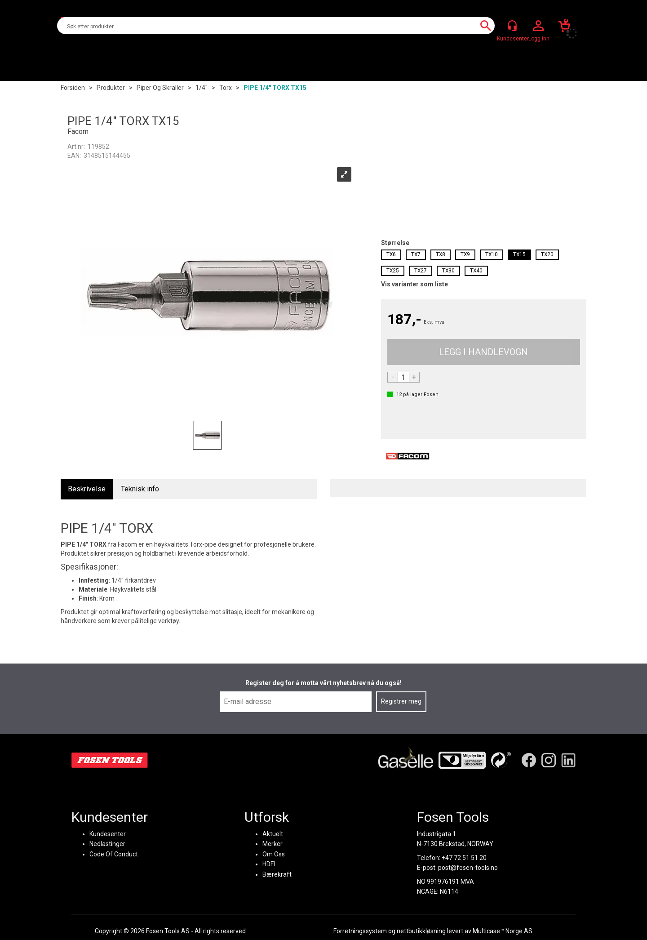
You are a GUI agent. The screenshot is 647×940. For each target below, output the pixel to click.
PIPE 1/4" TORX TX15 (275, 87)
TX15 (519, 254)
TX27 (420, 270)
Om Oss (273, 853)
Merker (272, 843)
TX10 (491, 254)
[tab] (87, 489)
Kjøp (483, 352)
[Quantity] (403, 377)
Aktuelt (272, 833)
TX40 (476, 270)
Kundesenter (107, 833)
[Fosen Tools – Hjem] (109, 759)
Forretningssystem (360, 931)
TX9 (465, 254)
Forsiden (73, 87)
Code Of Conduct (113, 853)
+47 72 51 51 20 (464, 857)
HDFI (268, 863)
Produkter (111, 87)
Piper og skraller (160, 87)
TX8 (440, 254)
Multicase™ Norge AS (502, 931)
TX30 (448, 270)
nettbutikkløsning (421, 931)
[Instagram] (548, 760)
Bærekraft (277, 874)
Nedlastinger (107, 843)
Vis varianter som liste (414, 284)
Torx (225, 87)
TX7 (416, 254)
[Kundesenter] (512, 25)
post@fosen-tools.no (468, 867)
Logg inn (538, 26)
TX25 (392, 270)
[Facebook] (529, 760)
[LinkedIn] (568, 760)
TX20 (547, 254)
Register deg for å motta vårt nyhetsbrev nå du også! (323, 682)
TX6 (391, 254)
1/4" (201, 87)
